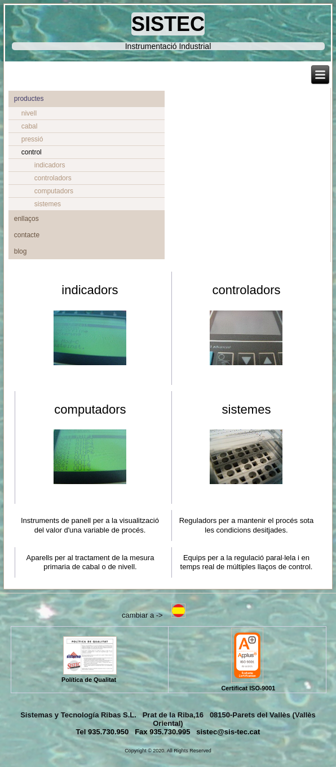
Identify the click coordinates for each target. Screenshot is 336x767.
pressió (32, 139)
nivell (29, 113)
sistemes (47, 204)
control (31, 152)
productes (29, 99)
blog (20, 251)
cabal (29, 126)
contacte (26, 235)
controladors (53, 178)
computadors (53, 191)
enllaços (26, 219)
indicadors (49, 165)
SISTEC (168, 24)
